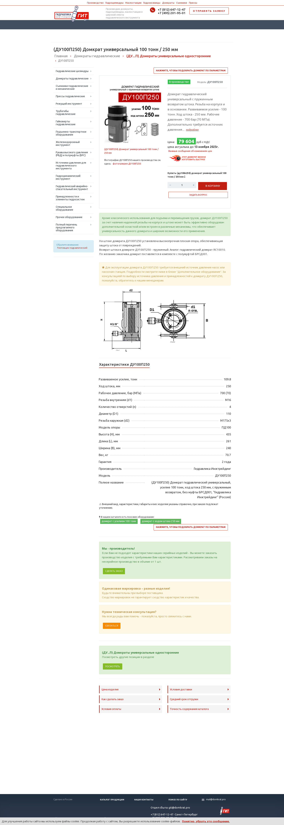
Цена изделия (109, 689)
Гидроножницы (151, 2)
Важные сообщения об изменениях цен (190, 151)
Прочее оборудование (69, 217)
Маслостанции (133, 2)
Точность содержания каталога (189, 709)
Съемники (181, 2)
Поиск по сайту (177, 800)
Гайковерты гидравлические (66, 123)
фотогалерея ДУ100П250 (127, 163)
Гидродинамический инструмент (68, 177)
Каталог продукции (112, 800)
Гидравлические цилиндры (72, 71)
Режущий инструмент (69, 103)
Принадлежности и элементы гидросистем (70, 198)
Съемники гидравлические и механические (72, 87)
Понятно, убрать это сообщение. (206, 821)
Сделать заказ (114, 571)
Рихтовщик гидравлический (72, 247)
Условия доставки (181, 689)
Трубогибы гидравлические (66, 112)
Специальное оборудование (64, 208)
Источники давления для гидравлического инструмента (71, 165)
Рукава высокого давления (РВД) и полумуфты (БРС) (72, 154)
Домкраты (168, 2)
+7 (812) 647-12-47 (171, 9)
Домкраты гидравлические (72, 78)
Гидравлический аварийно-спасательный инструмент (72, 188)
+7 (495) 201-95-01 (171, 13)
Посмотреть (112, 666)
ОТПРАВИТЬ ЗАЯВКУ (209, 11)
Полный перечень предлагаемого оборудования (66, 227)
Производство (95, 2)
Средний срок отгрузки (184, 699)
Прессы (193, 2)
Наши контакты (143, 800)
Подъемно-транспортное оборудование (71, 133)
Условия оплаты (111, 709)
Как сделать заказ (112, 699)
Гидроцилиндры (114, 2)
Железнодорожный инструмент (68, 143)
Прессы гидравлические (70, 96)
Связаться (111, 625)
